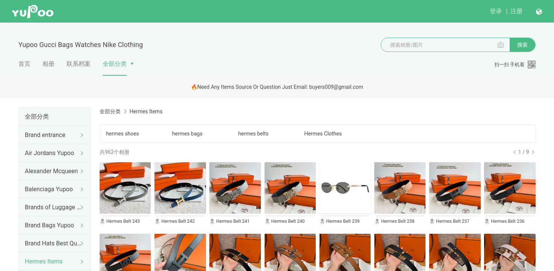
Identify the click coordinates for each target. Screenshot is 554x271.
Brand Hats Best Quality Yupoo (53, 243)
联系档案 (79, 63)
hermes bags (187, 134)
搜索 (522, 45)
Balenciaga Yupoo (49, 189)
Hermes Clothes (323, 134)
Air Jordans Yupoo (49, 153)
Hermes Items (43, 261)
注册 (516, 11)
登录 (496, 11)
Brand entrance (45, 135)
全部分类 (115, 63)
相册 (48, 63)
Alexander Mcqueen (51, 171)
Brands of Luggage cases (53, 207)
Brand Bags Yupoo (49, 225)
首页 (24, 63)
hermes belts (253, 134)
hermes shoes (122, 134)
